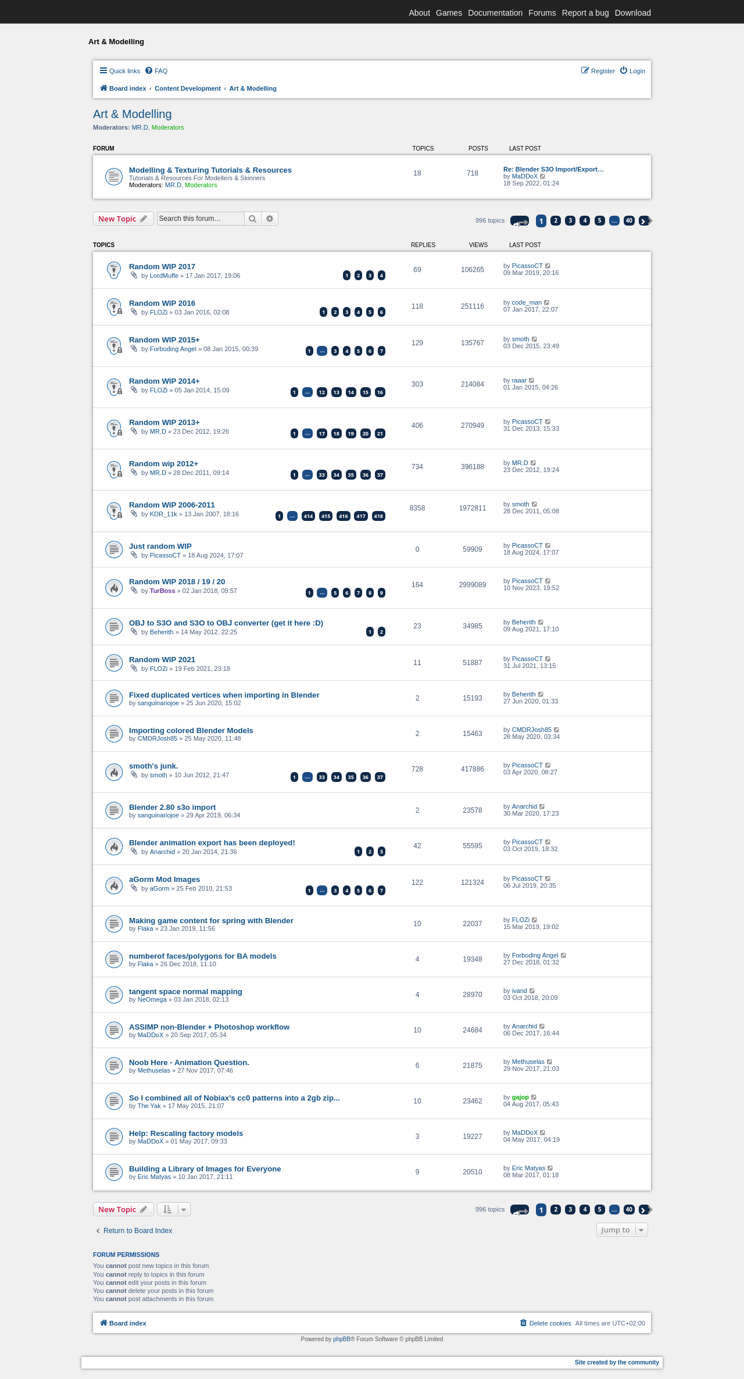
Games (449, 12)
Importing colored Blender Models (191, 730)
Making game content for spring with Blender (211, 920)
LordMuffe (164, 275)
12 (322, 392)
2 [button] (556, 220)
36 (366, 474)
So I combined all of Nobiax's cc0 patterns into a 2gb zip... (234, 1098)
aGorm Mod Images (164, 879)
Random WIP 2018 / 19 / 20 (177, 581)
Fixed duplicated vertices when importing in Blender (224, 695)
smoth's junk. (153, 766)
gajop (520, 1097)
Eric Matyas (154, 1176)
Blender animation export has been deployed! (212, 842)
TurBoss (163, 590)
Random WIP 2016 (162, 303)
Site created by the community (617, 1362)
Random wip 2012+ (163, 463)
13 (336, 392)
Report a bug (585, 12)
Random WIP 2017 (162, 266)
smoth (521, 338)
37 (380, 474)
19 (351, 433)
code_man (527, 302)
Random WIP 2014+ (164, 381)
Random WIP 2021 (162, 659)
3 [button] (571, 220)
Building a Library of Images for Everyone (205, 1168)
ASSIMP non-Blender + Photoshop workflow (209, 1027)
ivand (519, 990)
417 (360, 516)
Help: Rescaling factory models (186, 1133)
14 (351, 392)
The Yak (149, 1105)
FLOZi (159, 312)
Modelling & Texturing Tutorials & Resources (210, 170)
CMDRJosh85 (157, 738)
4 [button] (585, 220)
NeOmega (152, 999)
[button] (519, 221)
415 (325, 516)
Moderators (168, 127)
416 (343, 516)
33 (322, 474)
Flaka (145, 928)
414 (308, 516)
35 (351, 474)
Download (633, 12)
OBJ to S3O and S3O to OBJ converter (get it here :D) (226, 623)
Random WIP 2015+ (164, 339)
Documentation (495, 12)
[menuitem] (155, 71)
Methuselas (154, 1070)
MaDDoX (525, 176)
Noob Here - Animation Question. (189, 1062)
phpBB (341, 1339)
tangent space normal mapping (185, 991)
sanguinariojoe (159, 702)
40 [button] (629, 220)
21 (380, 433)
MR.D (140, 127)
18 (336, 433)
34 (336, 474)
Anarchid (524, 806)
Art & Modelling (132, 114)
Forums (542, 12)
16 (380, 392)
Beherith (162, 631)
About (419, 12)
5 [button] (600, 220)
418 (378, 516)
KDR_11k (163, 513)
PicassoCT (527, 265)
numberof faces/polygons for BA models (203, 956)
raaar (519, 380)
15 (366, 392)
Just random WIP (160, 546)
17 (322, 433)
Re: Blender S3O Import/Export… (553, 169)
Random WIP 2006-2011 (172, 505)
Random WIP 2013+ (164, 422)
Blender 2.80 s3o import (172, 807)
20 (366, 433)
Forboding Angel (173, 348)
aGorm (160, 888)
